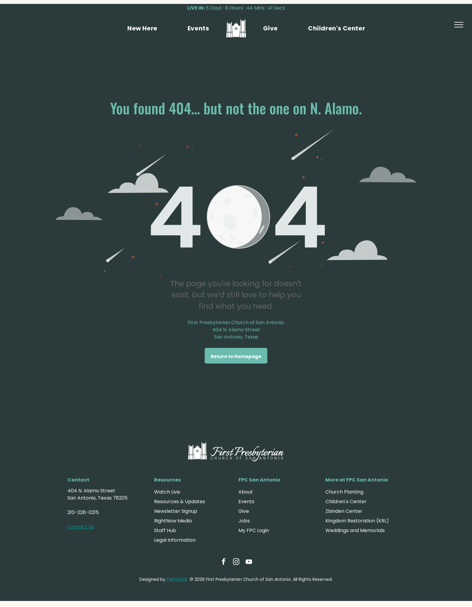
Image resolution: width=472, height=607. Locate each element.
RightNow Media (173, 520)
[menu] (459, 25)
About (245, 491)
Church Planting (344, 491)
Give (243, 511)
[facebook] (223, 562)
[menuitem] (142, 28)
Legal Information (175, 540)
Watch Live (167, 491)
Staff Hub (165, 530)
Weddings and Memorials (355, 530)
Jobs (244, 520)
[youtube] (248, 562)
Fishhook (176, 579)
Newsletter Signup (175, 511)
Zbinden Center (343, 511)
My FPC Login (253, 530)
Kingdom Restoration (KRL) (357, 520)
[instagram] (236, 562)
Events (246, 501)
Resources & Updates (179, 501)
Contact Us (80, 526)
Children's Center (346, 501)
